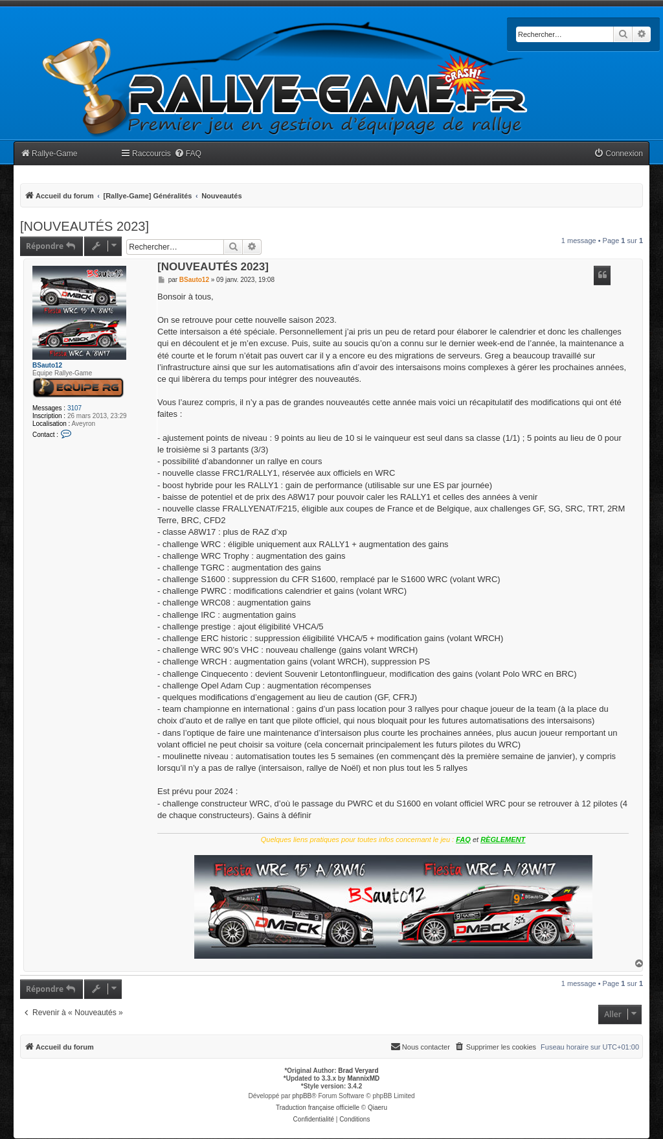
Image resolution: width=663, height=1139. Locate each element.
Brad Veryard (358, 1070)
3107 (74, 408)
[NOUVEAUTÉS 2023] (84, 226)
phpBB (301, 1095)
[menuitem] (187, 154)
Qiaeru (377, 1107)
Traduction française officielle (317, 1107)
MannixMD (363, 1078)
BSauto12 (47, 365)
